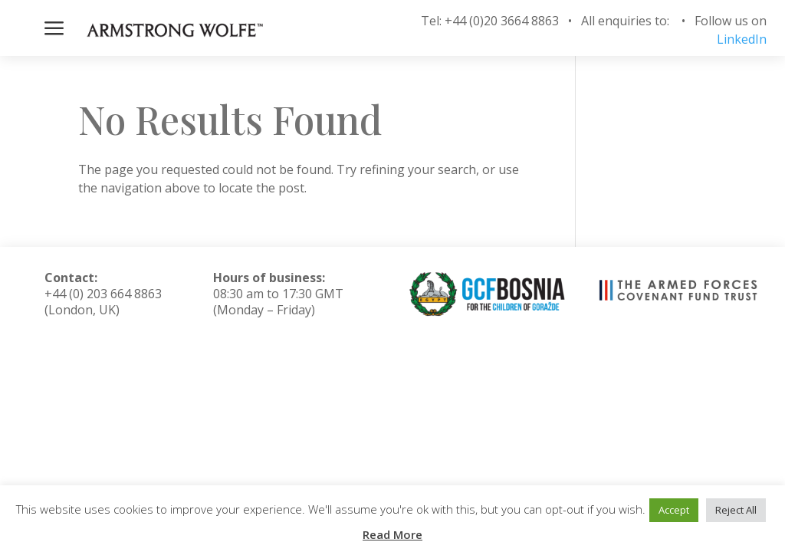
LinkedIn (742, 39)
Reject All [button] (736, 510)
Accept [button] (674, 510)
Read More (392, 534)
